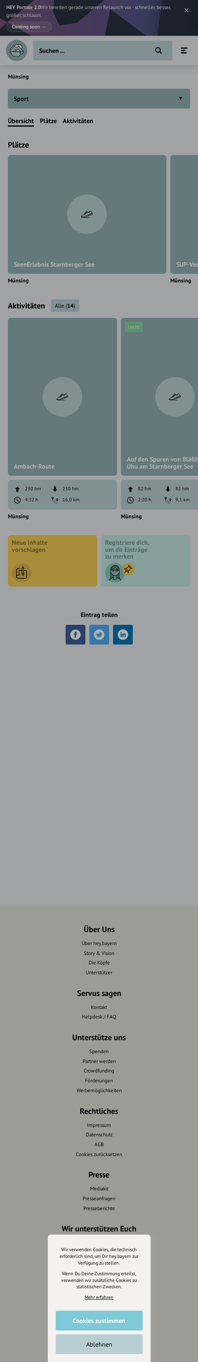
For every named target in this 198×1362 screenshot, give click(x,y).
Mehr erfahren (99, 1297)
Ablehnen (99, 1344)
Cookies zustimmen (99, 1321)
